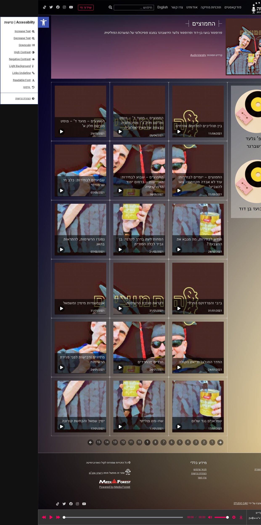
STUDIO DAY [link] (203, 503)
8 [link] (117, 442)
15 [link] (60, 442)
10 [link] (101, 442)
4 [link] (150, 442)
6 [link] (133, 442)
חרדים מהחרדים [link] (112, 362)
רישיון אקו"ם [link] (58, 473)
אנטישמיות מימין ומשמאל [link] (46, 303)
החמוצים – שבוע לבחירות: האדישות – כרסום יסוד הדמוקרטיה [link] (103, 181)
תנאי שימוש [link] (161, 469)
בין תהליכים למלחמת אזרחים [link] (161, 126)
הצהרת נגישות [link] (160, 473)
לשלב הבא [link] (52, 442)
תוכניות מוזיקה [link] (173, 7)
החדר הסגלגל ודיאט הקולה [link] (162, 362)
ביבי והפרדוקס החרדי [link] (166, 303)
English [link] (124, 7)
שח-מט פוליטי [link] (113, 421)
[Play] (13, 517)
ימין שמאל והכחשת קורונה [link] (45, 421)
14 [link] (68, 442)
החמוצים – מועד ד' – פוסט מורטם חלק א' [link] (44, 123)
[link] (5, 22)
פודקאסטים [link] (194, 7)
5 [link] (142, 442)
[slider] (85, 517)
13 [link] (76, 442)
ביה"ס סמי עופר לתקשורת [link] (230, 469)
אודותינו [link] (153, 7)
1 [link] (174, 442)
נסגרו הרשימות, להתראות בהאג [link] (45, 241)
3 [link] (158, 442)
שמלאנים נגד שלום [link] (169, 421)
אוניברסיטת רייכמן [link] (234, 473)
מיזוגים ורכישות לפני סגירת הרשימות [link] (44, 359)
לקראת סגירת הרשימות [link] (106, 303)
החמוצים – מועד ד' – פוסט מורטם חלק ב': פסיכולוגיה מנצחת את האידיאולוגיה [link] (103, 122)
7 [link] (125, 442)
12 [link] (85, 442)
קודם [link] (182, 442)
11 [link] (93, 442)
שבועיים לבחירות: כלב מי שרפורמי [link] (46, 182)
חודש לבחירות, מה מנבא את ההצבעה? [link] (161, 241)
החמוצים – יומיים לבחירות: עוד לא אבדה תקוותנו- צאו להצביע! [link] (162, 181)
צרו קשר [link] (139, 7)
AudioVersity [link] (160, 55)
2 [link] (166, 442)
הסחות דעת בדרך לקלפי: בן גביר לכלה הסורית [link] (103, 241)
